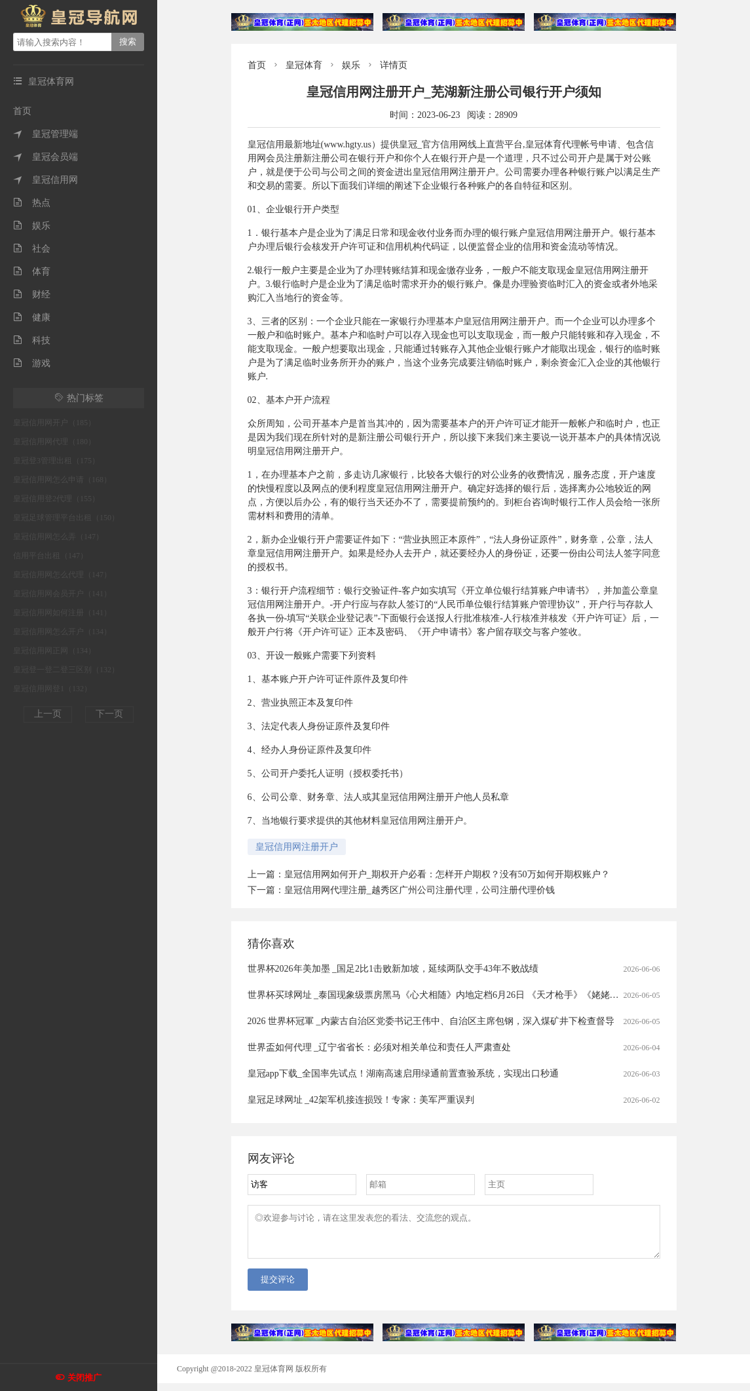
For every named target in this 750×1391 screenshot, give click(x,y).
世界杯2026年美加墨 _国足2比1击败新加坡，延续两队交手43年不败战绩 (393, 969)
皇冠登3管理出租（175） (56, 460)
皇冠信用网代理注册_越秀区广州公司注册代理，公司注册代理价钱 (419, 890)
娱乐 (31, 226)
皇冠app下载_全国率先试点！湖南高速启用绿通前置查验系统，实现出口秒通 (403, 1073)
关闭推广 (84, 1377)
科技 (31, 340)
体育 (31, 271)
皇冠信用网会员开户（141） (62, 593)
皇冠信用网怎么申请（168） (62, 479)
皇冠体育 (304, 65)
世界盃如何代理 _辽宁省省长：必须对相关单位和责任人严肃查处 (380, 1047)
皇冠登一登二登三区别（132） (66, 669)
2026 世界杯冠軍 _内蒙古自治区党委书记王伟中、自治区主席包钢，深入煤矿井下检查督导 (431, 1021)
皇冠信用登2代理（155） (56, 498)
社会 (31, 249)
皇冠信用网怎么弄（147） (58, 536)
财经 (31, 294)
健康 (31, 317)
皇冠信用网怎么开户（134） (62, 631)
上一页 (48, 714)
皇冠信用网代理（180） (54, 441)
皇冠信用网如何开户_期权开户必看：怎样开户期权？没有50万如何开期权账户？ (447, 874)
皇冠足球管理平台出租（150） (66, 517)
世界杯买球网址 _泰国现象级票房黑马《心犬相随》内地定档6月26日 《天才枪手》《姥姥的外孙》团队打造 (465, 995)
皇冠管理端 (45, 134)
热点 (31, 203)
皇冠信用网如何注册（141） (62, 612)
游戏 (31, 363)
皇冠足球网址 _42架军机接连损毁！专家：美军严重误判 (361, 1100)
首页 (22, 111)
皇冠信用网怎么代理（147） (62, 574)
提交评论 (278, 1287)
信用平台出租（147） (50, 555)
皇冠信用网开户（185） (54, 422)
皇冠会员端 (45, 157)
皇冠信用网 (45, 180)
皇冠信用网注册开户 (296, 847)
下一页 (109, 714)
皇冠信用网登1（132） (52, 688)
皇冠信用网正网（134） (54, 650)
